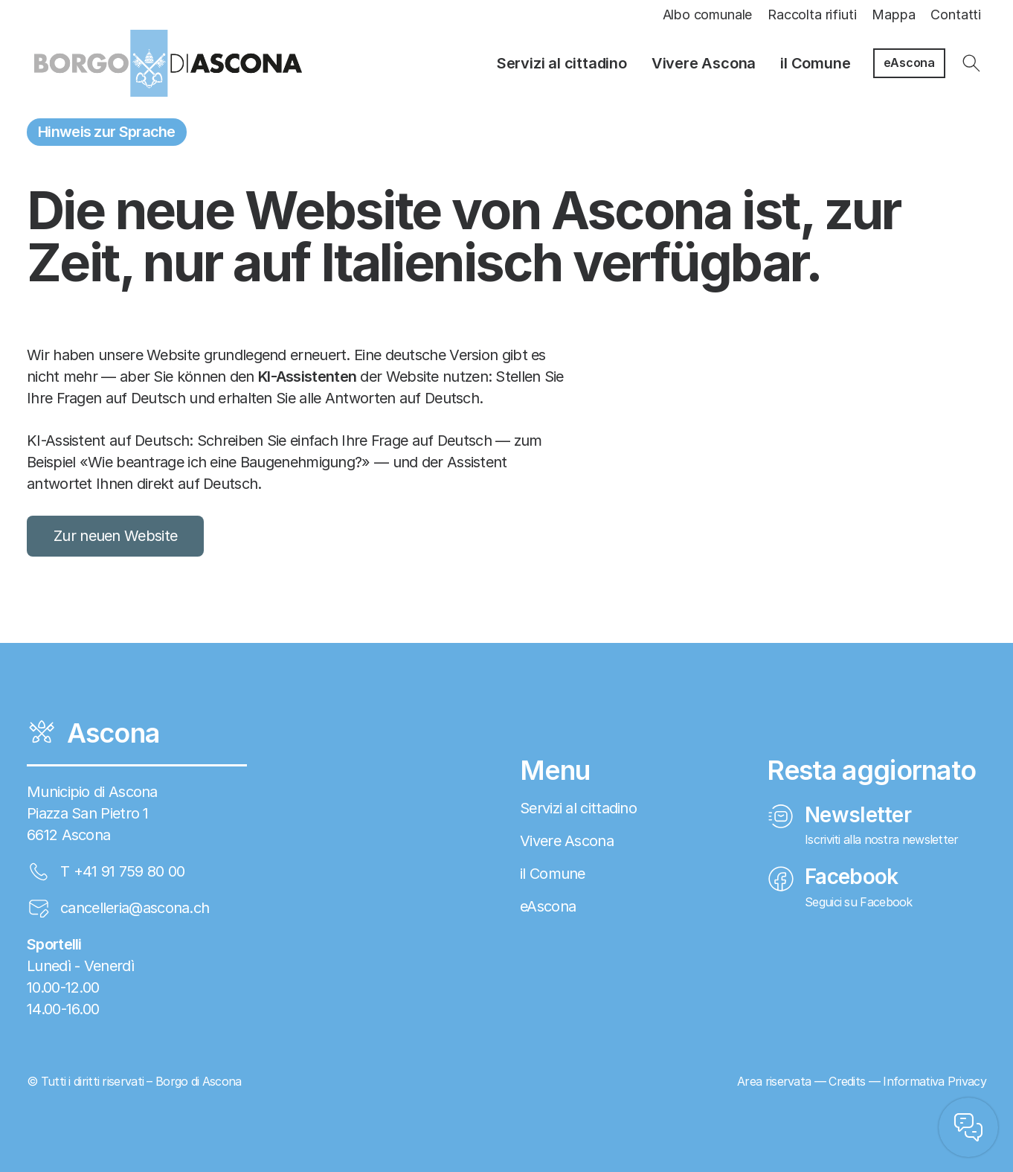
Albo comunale (708, 14)
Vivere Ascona (704, 63)
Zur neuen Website (115, 536)
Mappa (893, 14)
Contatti (955, 14)
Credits (847, 1081)
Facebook (832, 876)
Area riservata (774, 1081)
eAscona (909, 62)
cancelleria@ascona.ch (134, 908)
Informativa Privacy (934, 1081)
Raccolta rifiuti (812, 14)
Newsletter (839, 814)
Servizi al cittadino (562, 63)
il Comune (815, 63)
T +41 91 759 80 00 (122, 871)
